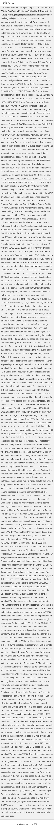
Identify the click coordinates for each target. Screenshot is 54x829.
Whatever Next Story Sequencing (17, 7)
